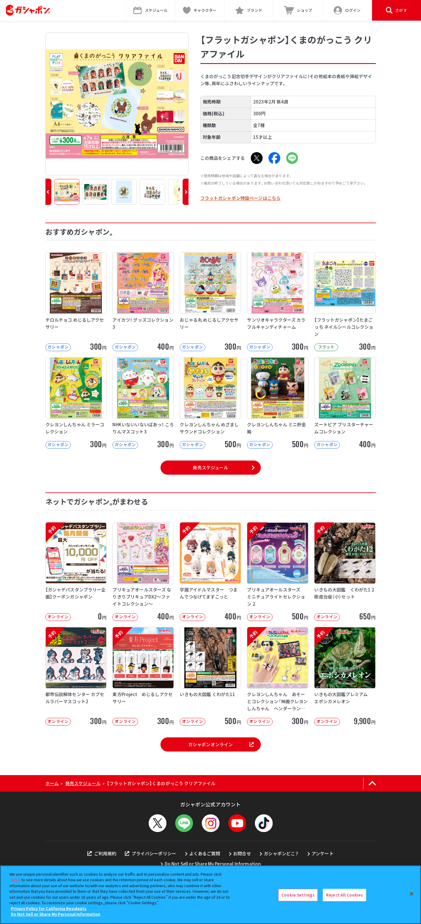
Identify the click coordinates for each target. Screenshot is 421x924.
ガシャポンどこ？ (281, 853)
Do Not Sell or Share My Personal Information (213, 864)
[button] (48, 192)
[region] (210, 894)
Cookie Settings (297, 895)
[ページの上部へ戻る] (372, 783)
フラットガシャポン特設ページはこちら (240, 198)
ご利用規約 (101, 853)
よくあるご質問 (204, 853)
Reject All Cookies (344, 895)
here (15, 879)
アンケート (323, 853)
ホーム (52, 783)
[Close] (411, 893)
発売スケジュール (210, 467)
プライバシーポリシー (150, 853)
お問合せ (242, 853)
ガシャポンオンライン (221, 744)
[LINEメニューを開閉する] (184, 823)
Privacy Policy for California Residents (48, 908)
